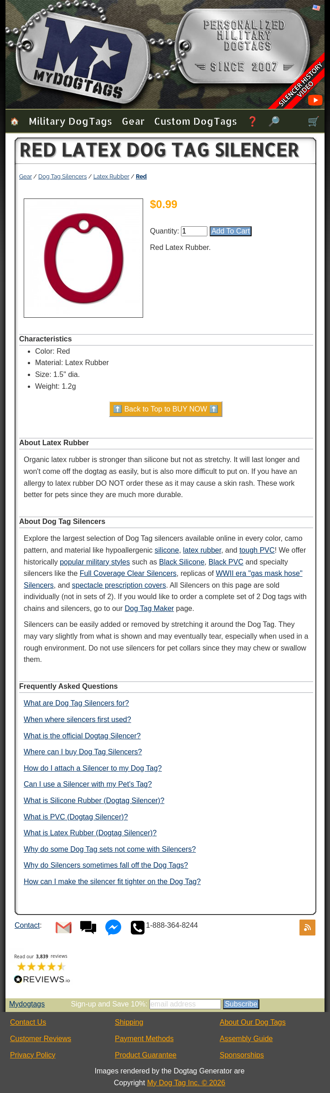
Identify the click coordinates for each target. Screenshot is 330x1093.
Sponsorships (242, 1055)
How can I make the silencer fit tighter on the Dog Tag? (112, 881)
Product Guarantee (145, 1055)
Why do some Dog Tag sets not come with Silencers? (110, 849)
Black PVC (226, 562)
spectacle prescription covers (119, 585)
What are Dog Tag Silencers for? (76, 703)
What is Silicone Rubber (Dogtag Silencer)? (94, 800)
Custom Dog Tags (195, 121)
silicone (167, 550)
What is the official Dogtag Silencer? (82, 736)
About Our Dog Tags (253, 1022)
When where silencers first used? (77, 719)
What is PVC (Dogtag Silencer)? (76, 817)
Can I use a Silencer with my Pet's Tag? (88, 784)
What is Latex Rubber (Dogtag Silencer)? (90, 833)
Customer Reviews (40, 1038)
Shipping (129, 1022)
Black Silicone (182, 562)
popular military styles (95, 562)
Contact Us (28, 1022)
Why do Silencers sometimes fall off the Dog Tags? (106, 865)
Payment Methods (144, 1038)
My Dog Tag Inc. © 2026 (186, 1083)
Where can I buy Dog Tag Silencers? (83, 752)
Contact (27, 925)
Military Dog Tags (70, 121)
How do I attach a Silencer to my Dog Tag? (93, 768)
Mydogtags (27, 1004)
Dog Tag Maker (149, 608)
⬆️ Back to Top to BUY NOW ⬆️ (165, 409)
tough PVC (256, 550)
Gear (133, 121)
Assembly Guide (246, 1038)
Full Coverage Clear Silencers (128, 573)
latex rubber (202, 550)
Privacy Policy (33, 1055)
